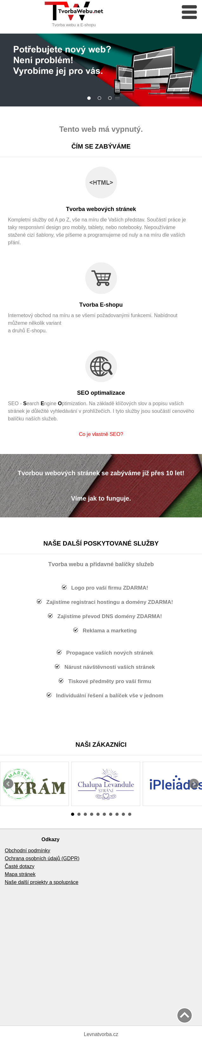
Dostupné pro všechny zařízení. (111, 97)
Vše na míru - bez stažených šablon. (90, 97)
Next (194, 784)
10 (129, 814)
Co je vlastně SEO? (101, 434)
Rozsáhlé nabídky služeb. (101, 97)
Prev (8, 784)
